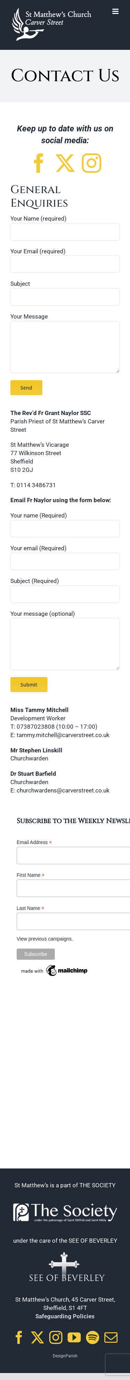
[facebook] (39, 163)
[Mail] (111, 1337)
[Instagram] (55, 1337)
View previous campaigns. (45, 939)
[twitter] (65, 163)
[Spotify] (92, 1337)
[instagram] (91, 163)
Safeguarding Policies (65, 1316)
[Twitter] (37, 1337)
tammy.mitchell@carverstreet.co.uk (63, 734)
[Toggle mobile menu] (116, 11)
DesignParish (65, 1356)
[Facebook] (19, 1337)
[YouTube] (74, 1337)
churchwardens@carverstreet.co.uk (63, 790)
